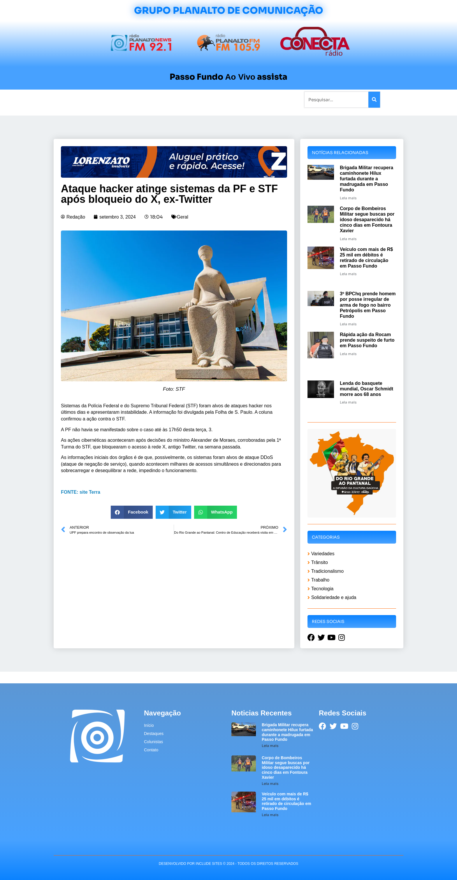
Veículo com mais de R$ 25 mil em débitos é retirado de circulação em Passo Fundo (286, 801)
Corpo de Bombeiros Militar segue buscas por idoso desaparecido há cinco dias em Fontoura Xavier (367, 219)
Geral (182, 216)
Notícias (98, 99)
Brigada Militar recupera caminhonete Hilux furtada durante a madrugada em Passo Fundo (366, 179)
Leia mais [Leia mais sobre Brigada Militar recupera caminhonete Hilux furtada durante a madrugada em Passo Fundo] (348, 198)
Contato (248, 99)
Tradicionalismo (149, 99)
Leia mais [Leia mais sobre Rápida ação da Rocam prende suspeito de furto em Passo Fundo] (348, 354)
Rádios (119, 99)
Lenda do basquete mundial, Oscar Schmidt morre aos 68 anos (366, 389)
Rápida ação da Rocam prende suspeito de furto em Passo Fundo (367, 340)
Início (78, 99)
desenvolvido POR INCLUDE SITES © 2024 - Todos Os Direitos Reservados (228, 864)
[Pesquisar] (374, 100)
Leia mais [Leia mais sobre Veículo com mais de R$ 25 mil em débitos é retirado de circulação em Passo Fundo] (348, 274)
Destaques (154, 733)
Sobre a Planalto (217, 99)
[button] (132, 512)
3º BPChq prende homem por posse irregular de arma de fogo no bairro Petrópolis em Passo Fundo (368, 305)
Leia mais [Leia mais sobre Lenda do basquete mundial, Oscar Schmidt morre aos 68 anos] (348, 402)
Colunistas (183, 99)
